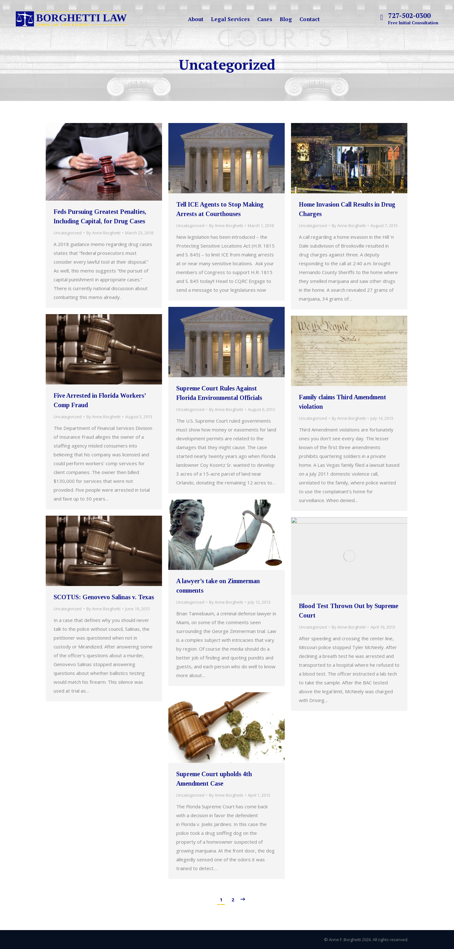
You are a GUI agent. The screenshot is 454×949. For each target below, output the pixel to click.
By (103, 233)
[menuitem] (195, 19)
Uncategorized (68, 233)
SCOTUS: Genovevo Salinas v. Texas (104, 597)
